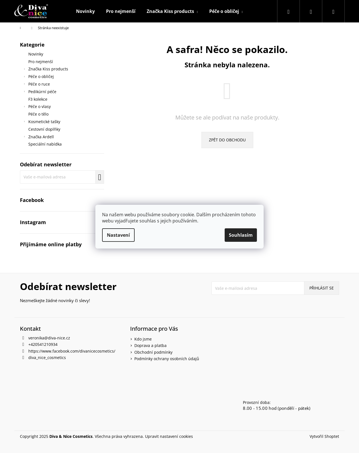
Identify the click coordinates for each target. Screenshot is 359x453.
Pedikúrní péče (39, 92)
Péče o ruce (36, 84)
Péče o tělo (39, 114)
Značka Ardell (38, 137)
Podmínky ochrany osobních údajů (166, 358)
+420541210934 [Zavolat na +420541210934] (42, 344)
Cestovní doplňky (44, 129)
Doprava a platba (150, 345)
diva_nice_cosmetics (47, 357)
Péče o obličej (38, 77)
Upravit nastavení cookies (169, 436)
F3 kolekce (38, 99)
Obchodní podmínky (153, 352)
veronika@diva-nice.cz (49, 338)
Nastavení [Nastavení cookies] (118, 235)
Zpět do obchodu (227, 139)
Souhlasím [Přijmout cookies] (241, 235)
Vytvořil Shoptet (324, 436)
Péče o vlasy (37, 107)
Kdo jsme (143, 339)
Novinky (36, 54)
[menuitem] (85, 11)
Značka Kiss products (45, 69)
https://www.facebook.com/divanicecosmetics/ (71, 351)
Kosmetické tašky (41, 122)
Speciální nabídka (45, 144)
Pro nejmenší (41, 61)
